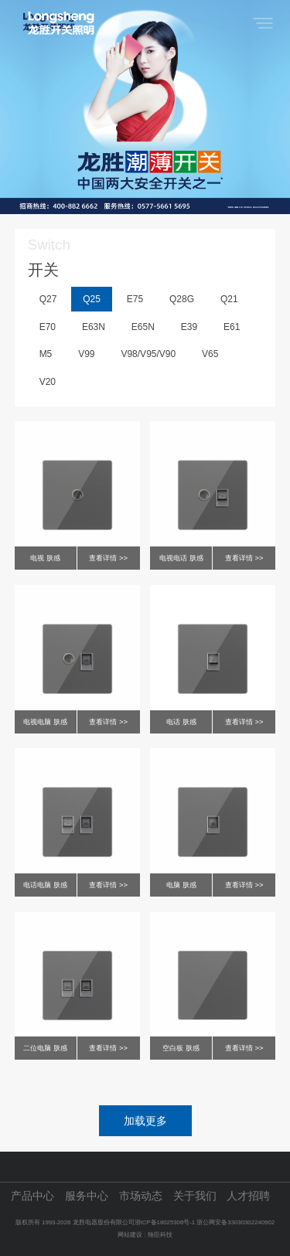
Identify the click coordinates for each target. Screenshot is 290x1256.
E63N (93, 327)
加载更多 (145, 1121)
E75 (135, 299)
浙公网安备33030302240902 (235, 1222)
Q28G (181, 299)
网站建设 (130, 1234)
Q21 (229, 299)
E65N (143, 327)
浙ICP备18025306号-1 (166, 1222)
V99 (86, 354)
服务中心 (86, 1196)
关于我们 (195, 1196)
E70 (47, 327)
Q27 (48, 299)
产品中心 (32, 1196)
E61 (231, 327)
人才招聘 (248, 1196)
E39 (189, 327)
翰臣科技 (160, 1234)
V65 (210, 354)
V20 (47, 381)
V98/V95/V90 (148, 354)
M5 (46, 354)
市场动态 (140, 1196)
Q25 (92, 299)
